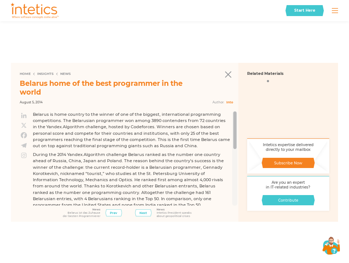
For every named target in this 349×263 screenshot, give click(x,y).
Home (25, 74)
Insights (45, 74)
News (65, 74)
